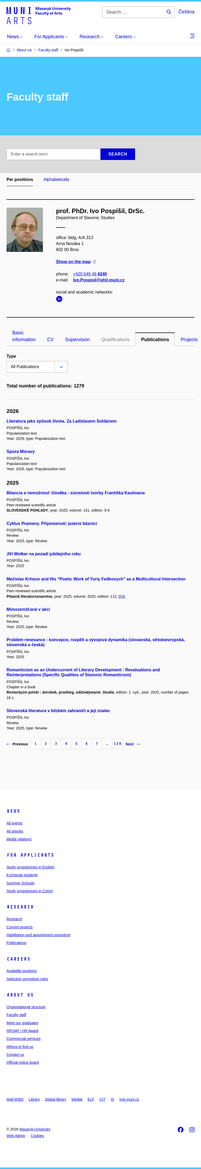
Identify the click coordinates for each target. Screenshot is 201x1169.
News (13, 811)
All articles (15, 831)
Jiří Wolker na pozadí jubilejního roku (44, 554)
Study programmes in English (30, 867)
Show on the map (76, 262)
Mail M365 (15, 1099)
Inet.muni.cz (129, 1099)
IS (112, 1099)
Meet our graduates (22, 1023)
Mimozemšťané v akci (28, 609)
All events (15, 823)
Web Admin (16, 1136)
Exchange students (22, 875)
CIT (102, 1099)
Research (20, 907)
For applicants (30, 855)
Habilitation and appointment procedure (38, 935)
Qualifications (115, 339)
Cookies (37, 1136)
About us (20, 995)
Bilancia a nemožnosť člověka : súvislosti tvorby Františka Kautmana (76, 493)
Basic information (24, 336)
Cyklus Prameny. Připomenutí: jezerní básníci (52, 523)
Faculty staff (16, 1015)
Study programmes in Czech (30, 891)
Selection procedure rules (27, 979)
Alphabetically (56, 179)
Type (11, 356)
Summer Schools (21, 883)
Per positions (20, 179)
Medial (76, 1099)
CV (50, 339)
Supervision (77, 339)
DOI (122, 596)
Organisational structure (26, 1007)
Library (34, 1099)
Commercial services (24, 1039)
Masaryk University (34, 1129)
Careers (18, 959)
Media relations (19, 839)
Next (132, 744)
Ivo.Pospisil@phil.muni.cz (99, 280)
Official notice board (23, 1062)
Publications (155, 339)
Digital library (55, 1099)
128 (117, 743)
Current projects (20, 927)
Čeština (186, 11)
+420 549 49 (90, 274)
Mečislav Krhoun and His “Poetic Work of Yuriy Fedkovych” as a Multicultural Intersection (96, 579)
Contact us (15, 1054)
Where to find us (20, 1047)
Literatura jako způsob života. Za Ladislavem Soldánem (62, 421)
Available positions (22, 971)
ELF (91, 1099)
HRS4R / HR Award (22, 1031)
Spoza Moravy (21, 451)
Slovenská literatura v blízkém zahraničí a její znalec (58, 710)
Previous (17, 744)
